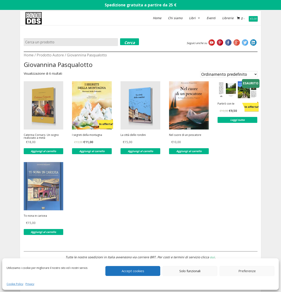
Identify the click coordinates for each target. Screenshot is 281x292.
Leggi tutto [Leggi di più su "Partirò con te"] (237, 120)
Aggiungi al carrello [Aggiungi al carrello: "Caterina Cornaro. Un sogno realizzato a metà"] (43, 151)
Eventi (211, 18)
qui (212, 257)
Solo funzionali (189, 271)
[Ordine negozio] (229, 74)
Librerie (228, 18)
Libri (192, 18)
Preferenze (247, 271)
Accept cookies (133, 271)
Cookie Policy (15, 284)
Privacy (29, 284)
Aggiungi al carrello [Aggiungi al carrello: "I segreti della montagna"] (91, 151)
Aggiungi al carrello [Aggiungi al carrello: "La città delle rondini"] (140, 151)
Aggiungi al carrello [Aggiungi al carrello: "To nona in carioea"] (43, 232)
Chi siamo (175, 18)
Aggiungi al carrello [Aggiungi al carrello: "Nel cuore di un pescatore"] (189, 151)
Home (157, 18)
